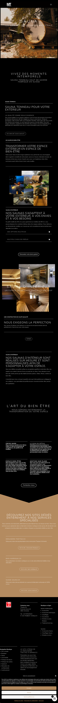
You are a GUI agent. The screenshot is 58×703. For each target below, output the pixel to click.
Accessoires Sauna (47, 631)
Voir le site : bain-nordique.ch (29, 569)
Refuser (29, 692)
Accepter (29, 688)
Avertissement (5, 670)
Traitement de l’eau (47, 623)
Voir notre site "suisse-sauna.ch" (16, 133)
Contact (29, 339)
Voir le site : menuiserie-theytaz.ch (29, 548)
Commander (4, 657)
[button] (55, 676)
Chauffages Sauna (47, 633)
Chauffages (45, 615)
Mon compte (4, 651)
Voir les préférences (29, 697)
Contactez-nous (29, 485)
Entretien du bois (46, 619)
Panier (3, 655)
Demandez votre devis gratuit (29, 254)
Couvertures (45, 617)
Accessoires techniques (48, 613)
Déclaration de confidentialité (31, 700)
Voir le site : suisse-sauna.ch (29, 590)
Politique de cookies (18, 700)
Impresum (4, 664)
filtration (44, 621)
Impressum (41, 700)
